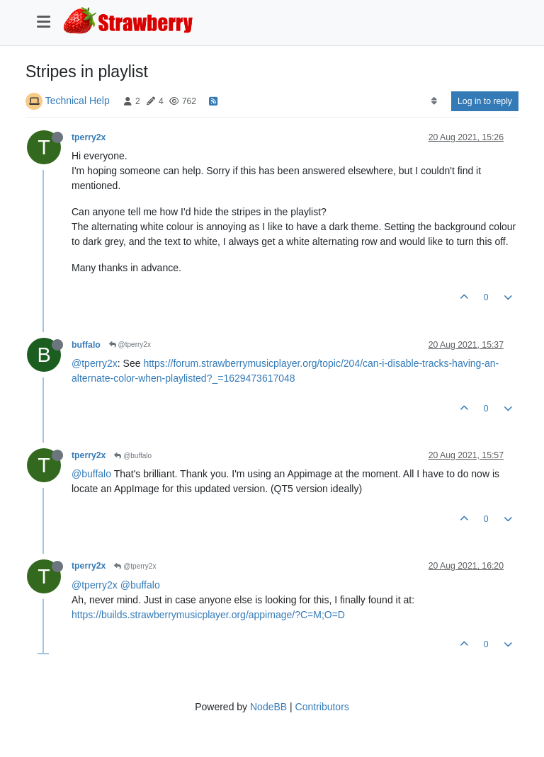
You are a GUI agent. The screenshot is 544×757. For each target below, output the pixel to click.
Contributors (322, 706)
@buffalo (133, 456)
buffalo (86, 345)
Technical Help (77, 100)
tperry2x (89, 137)
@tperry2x (130, 344)
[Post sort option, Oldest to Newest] (434, 101)
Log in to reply (485, 101)
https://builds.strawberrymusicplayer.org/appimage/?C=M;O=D (208, 614)
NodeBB (268, 706)
